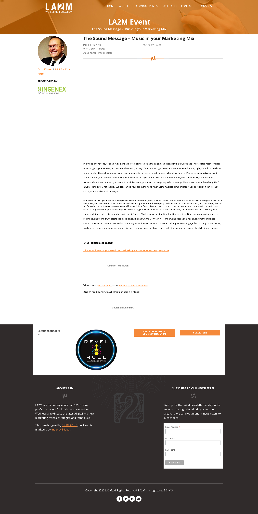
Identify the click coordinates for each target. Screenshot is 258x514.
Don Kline (44, 69)
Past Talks (169, 6)
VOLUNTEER (200, 332)
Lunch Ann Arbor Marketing (133, 285)
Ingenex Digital (60, 429)
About (123, 6)
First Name (170, 438)
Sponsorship (207, 6)
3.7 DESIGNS (69, 425)
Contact (187, 6)
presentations (104, 285)
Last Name (170, 450)
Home (111, 6)
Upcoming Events (145, 6)
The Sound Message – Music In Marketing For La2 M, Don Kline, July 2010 (126, 250)
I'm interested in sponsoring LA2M (154, 332)
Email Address (172, 427)
